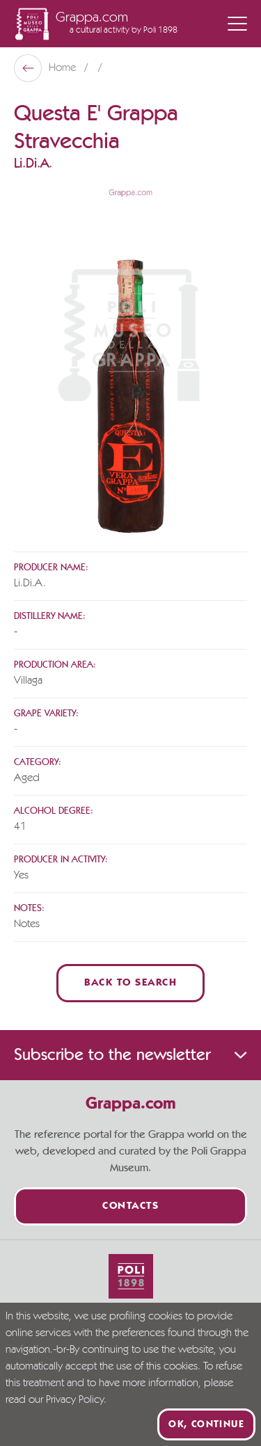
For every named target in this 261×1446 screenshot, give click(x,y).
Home (64, 68)
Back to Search (130, 983)
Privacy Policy (75, 1400)
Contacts (130, 1206)
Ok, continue (206, 1424)
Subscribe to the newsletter (130, 1055)
